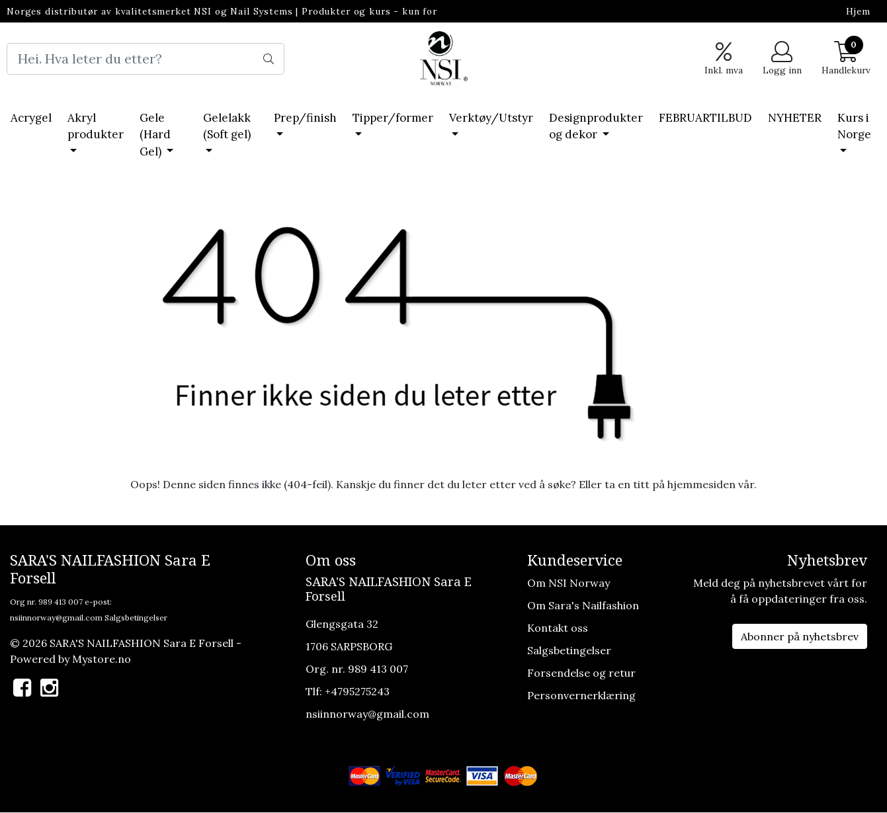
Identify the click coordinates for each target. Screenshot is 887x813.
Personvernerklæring (581, 695)
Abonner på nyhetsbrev (800, 636)
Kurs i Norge (854, 126)
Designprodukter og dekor (596, 126)
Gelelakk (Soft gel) (227, 126)
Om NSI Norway (568, 582)
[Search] (145, 59)
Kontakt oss (557, 627)
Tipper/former (393, 117)
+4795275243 (357, 691)
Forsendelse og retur (581, 672)
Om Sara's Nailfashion (583, 605)
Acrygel (31, 117)
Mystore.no (101, 658)
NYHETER (795, 117)
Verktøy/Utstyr (491, 117)
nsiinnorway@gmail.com (56, 617)
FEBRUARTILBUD (705, 117)
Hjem (858, 11)
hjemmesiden (701, 484)
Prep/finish (305, 117)
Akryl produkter (95, 126)
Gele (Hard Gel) (155, 134)
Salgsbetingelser (136, 617)
